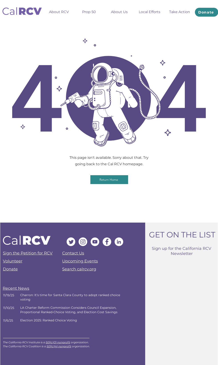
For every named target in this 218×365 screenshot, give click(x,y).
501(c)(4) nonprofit (59, 346)
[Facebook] (107, 241)
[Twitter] (71, 241)
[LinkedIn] (119, 241)
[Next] (68, 297)
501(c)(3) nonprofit (58, 342)
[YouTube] (95, 241)
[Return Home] (109, 179)
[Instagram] (83, 241)
